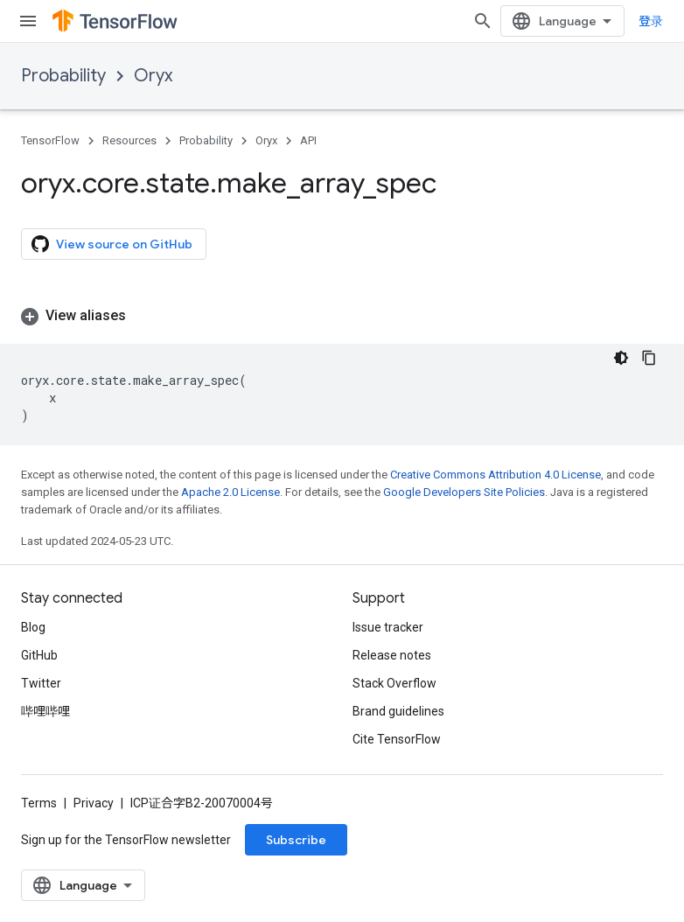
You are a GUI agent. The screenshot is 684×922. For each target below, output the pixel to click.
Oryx (153, 76)
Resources (129, 140)
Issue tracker (387, 627)
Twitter (41, 683)
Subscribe (296, 840)
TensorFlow (50, 140)
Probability (63, 76)
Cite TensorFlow (396, 739)
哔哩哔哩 (45, 711)
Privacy (93, 803)
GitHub (39, 655)
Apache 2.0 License (230, 492)
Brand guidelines (398, 711)
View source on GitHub (111, 244)
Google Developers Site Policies (464, 492)
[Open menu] (27, 21)
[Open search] (482, 20)
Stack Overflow (394, 683)
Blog (33, 627)
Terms (39, 803)
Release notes (391, 655)
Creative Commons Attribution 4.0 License (495, 474)
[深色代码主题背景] (621, 358)
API (308, 140)
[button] (342, 315)
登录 (651, 21)
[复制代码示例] (649, 358)
